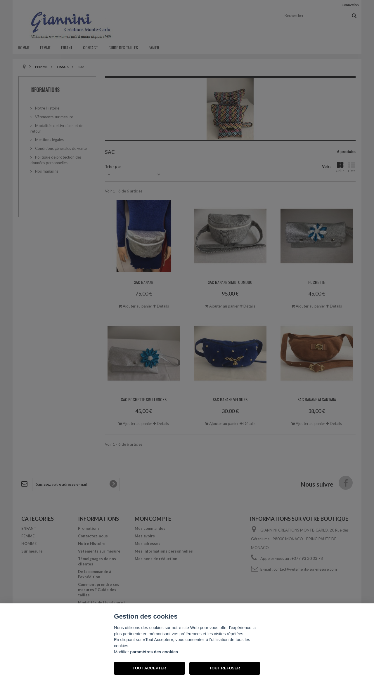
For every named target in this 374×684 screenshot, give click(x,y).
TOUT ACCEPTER (149, 668)
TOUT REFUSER (224, 668)
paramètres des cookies (154, 652)
